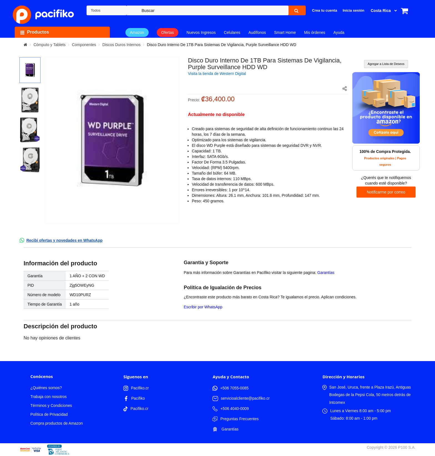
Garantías (325, 272)
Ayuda (338, 32)
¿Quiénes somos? (46, 388)
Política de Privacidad (49, 414)
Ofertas (167, 32)
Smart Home (285, 32)
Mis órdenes (314, 32)
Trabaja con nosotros (48, 396)
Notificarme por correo (386, 192)
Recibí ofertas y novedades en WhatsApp (64, 240)
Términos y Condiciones (51, 405)
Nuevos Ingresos (201, 32)
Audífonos (257, 32)
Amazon (137, 32)
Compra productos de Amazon (56, 423)
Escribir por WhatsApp (203, 307)
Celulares (232, 32)
